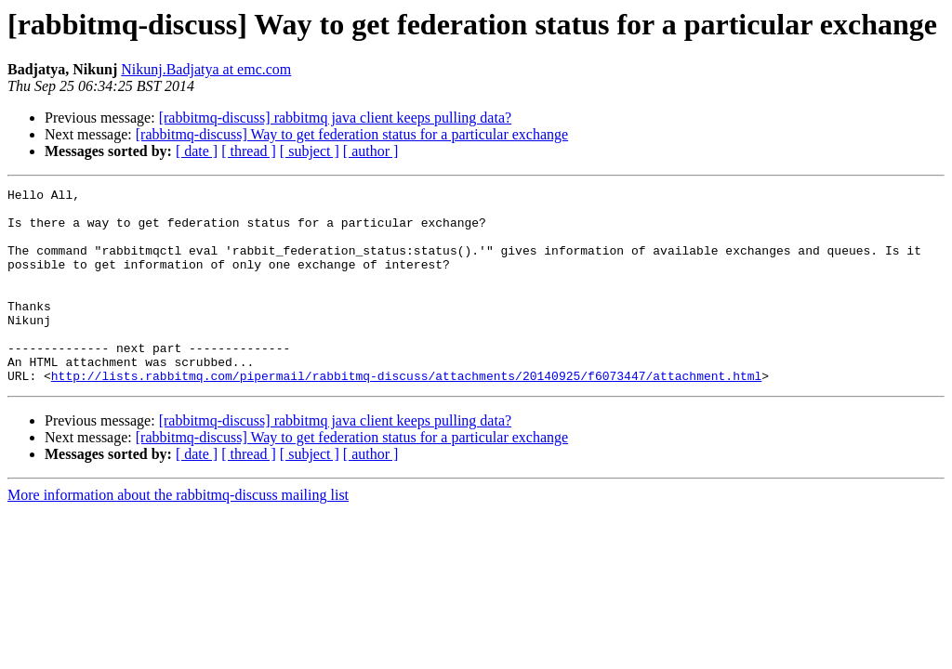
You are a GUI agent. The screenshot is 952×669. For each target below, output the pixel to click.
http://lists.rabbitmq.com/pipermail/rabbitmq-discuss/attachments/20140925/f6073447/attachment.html (406, 414)
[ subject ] (309, 151)
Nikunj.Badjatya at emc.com (206, 69)
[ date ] (197, 151)
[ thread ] (248, 151)
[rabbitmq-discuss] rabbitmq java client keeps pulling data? (335, 117)
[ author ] (371, 151)
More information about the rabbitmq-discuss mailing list (178, 534)
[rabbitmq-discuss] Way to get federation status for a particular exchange (352, 134)
